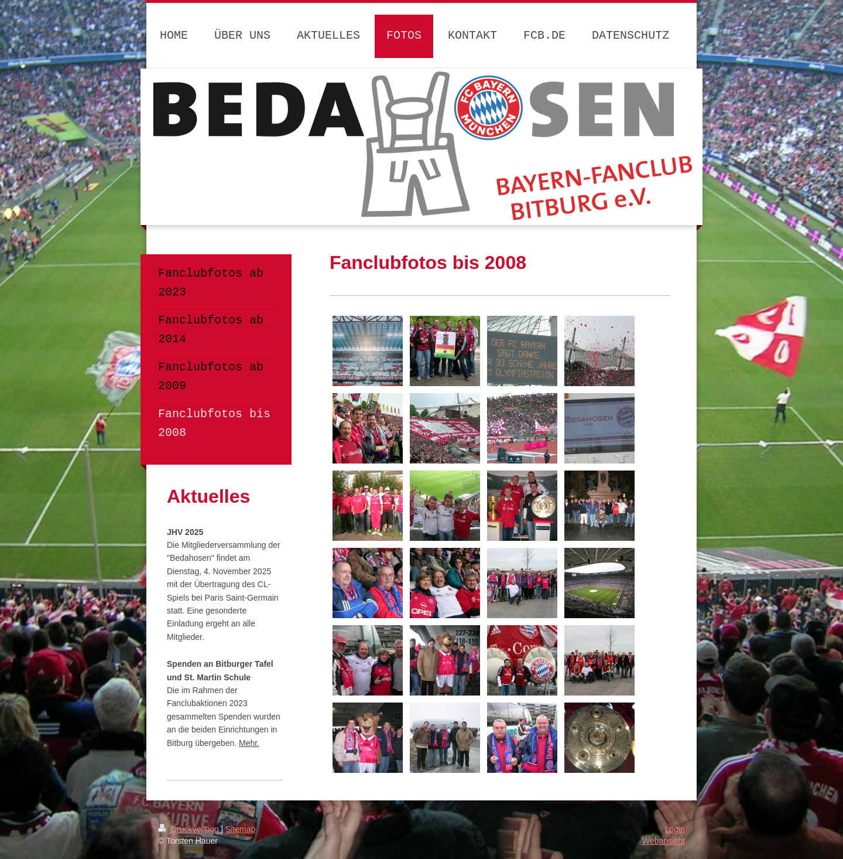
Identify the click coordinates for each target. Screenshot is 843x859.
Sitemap (240, 829)
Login (675, 829)
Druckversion (189, 829)
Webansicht (663, 841)
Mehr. (249, 743)
